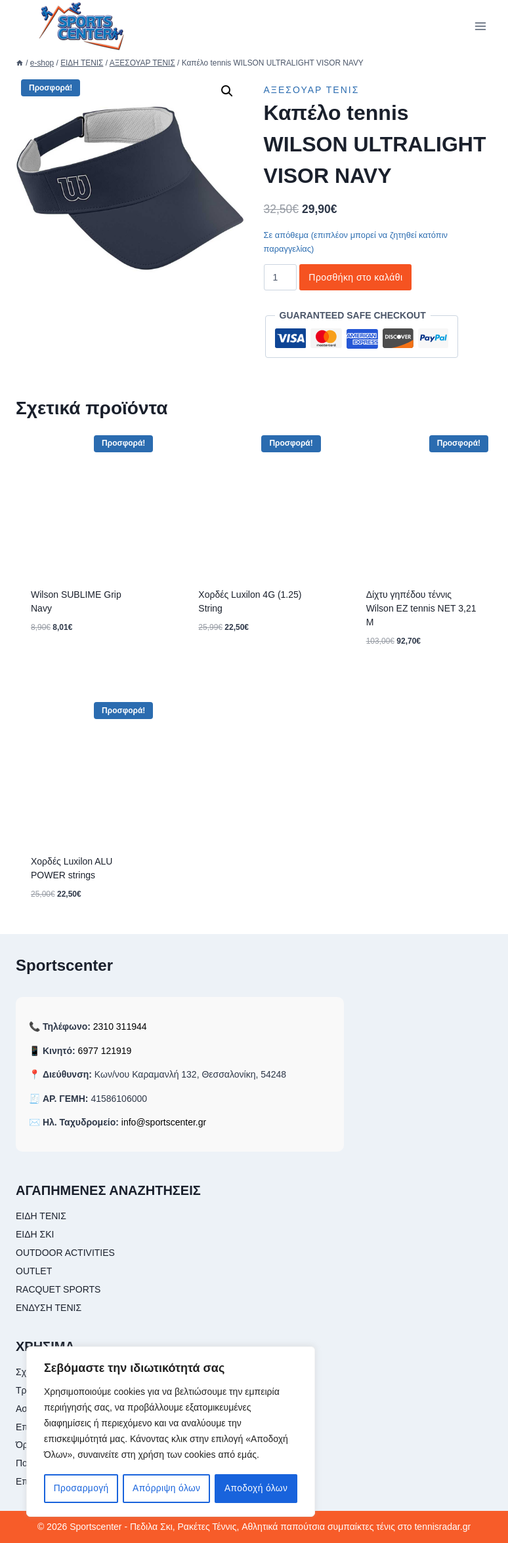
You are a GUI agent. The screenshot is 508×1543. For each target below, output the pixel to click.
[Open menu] (480, 26)
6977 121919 (105, 1050)
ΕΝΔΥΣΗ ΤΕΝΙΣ (48, 1307)
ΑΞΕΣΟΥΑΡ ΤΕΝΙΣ (312, 90)
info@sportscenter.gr (163, 1122)
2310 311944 (120, 1026)
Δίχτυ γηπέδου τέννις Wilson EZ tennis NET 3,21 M (421, 608)
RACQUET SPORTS (58, 1289)
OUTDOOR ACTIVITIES (65, 1252)
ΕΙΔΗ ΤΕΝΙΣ (41, 1216)
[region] (170, 1432)
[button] (227, 91)
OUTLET (34, 1271)
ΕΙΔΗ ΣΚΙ (35, 1234)
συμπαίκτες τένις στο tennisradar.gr (399, 1526)
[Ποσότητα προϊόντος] (280, 277)
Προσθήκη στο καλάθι (355, 277)
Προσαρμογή (81, 1488)
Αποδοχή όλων (256, 1488)
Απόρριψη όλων (166, 1488)
